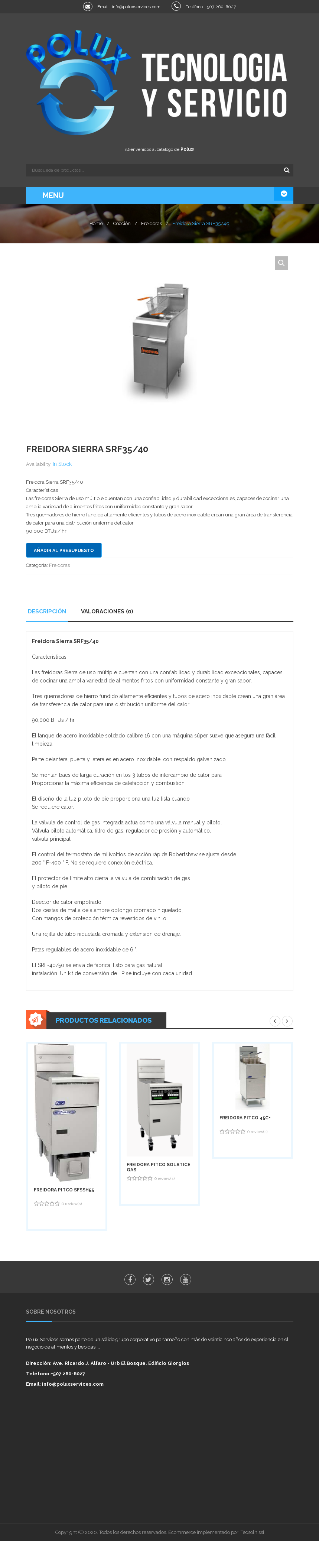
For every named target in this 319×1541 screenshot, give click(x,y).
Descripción (47, 611)
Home (96, 223)
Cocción (122, 223)
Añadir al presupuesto (64, 550)
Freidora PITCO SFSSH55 (64, 1190)
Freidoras (151, 223)
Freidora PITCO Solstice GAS (159, 1167)
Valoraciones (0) (107, 611)
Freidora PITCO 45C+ (245, 1117)
